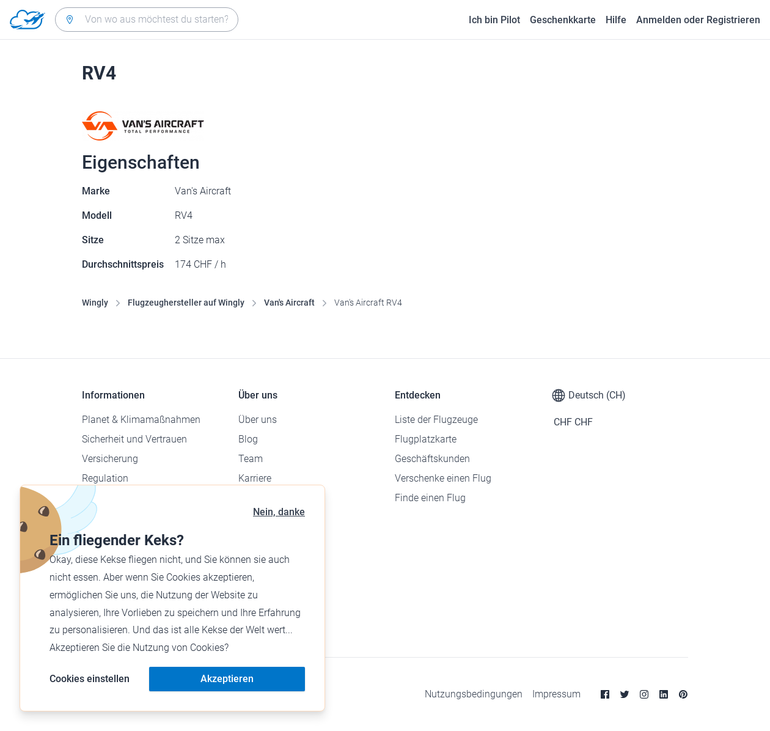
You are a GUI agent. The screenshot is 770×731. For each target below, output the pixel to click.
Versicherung (110, 459)
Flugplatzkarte (426, 439)
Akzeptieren (227, 679)
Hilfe (616, 20)
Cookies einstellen (90, 679)
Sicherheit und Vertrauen (134, 439)
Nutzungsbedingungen (473, 694)
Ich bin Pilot (494, 20)
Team (250, 459)
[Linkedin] (664, 694)
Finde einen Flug (430, 498)
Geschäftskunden (432, 459)
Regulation (105, 478)
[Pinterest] (683, 694)
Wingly (95, 302)
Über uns (257, 419)
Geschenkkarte (563, 20)
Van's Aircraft (289, 302)
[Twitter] (624, 694)
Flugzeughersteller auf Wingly (186, 302)
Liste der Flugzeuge (436, 419)
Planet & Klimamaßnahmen (141, 419)
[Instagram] (644, 694)
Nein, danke (279, 512)
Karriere (254, 478)
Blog (248, 439)
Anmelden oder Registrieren (698, 20)
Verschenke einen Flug (443, 478)
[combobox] (146, 19)
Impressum (556, 694)
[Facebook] (605, 694)
